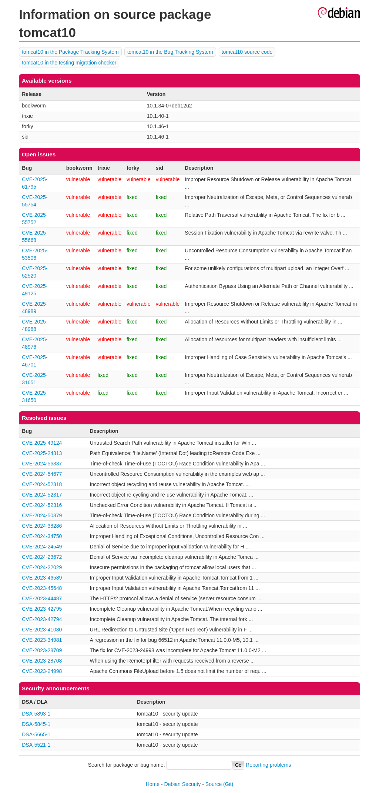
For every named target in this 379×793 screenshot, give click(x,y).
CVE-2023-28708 (42, 661)
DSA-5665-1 (36, 734)
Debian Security (182, 784)
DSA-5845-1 (36, 724)
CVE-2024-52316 (42, 505)
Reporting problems (268, 765)
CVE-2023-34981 (42, 640)
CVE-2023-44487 (42, 598)
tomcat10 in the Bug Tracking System (170, 52)
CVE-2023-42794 (42, 619)
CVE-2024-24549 (42, 547)
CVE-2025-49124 (42, 443)
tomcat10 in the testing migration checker (69, 63)
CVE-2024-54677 (42, 474)
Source (213, 784)
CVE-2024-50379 (42, 515)
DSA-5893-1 (36, 714)
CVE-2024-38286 (42, 526)
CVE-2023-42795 (42, 609)
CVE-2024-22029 (42, 567)
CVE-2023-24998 (42, 671)
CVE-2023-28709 (42, 650)
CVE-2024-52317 (42, 495)
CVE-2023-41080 (42, 630)
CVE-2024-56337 (42, 464)
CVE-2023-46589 (42, 578)
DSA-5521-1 (36, 745)
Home (153, 784)
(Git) (228, 784)
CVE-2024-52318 (42, 484)
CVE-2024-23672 (42, 557)
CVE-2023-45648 (42, 588)
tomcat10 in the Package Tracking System (70, 52)
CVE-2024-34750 (42, 536)
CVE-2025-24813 (42, 453)
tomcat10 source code (247, 52)
